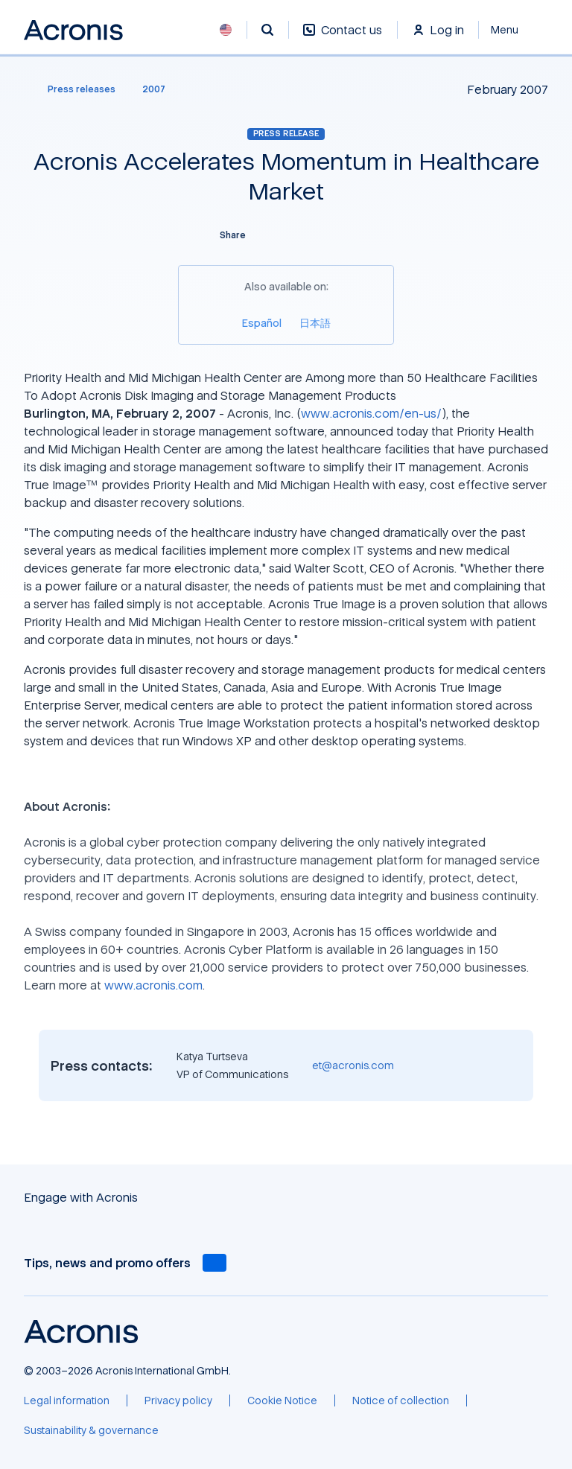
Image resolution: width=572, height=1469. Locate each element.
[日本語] (315, 322)
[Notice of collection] (400, 1400)
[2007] (153, 89)
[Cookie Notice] (282, 1400)
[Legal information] (66, 1400)
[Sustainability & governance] (91, 1430)
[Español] (262, 322)
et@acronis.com (353, 1065)
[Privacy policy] (178, 1400)
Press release (286, 133)
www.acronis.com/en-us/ (371, 413)
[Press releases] (72, 89)
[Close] (513, 30)
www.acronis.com (153, 985)
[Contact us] (342, 37)
